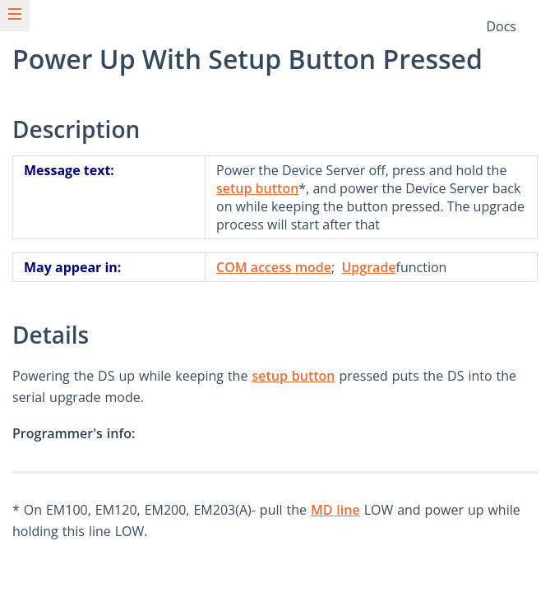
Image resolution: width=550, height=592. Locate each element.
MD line (335, 510)
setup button (257, 188)
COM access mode (273, 267)
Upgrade (368, 267)
